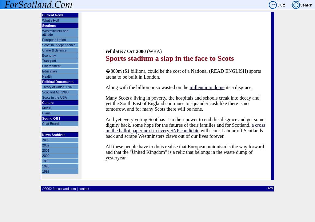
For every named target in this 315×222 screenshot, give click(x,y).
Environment (51, 66)
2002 (46, 145)
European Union (54, 40)
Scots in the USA (54, 97)
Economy (49, 55)
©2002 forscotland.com (59, 189)
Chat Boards (51, 123)
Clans (46, 113)
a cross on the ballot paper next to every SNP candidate (185, 127)
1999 (46, 161)
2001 (46, 150)
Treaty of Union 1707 (57, 87)
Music (46, 108)
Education (49, 71)
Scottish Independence (58, 45)
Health (47, 76)
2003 (46, 140)
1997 (46, 171)
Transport (49, 61)
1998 (46, 166)
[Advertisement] (185, 38)
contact (83, 189)
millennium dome (206, 87)
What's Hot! (50, 20)
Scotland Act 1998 (55, 92)
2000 (46, 156)
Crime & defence (54, 50)
